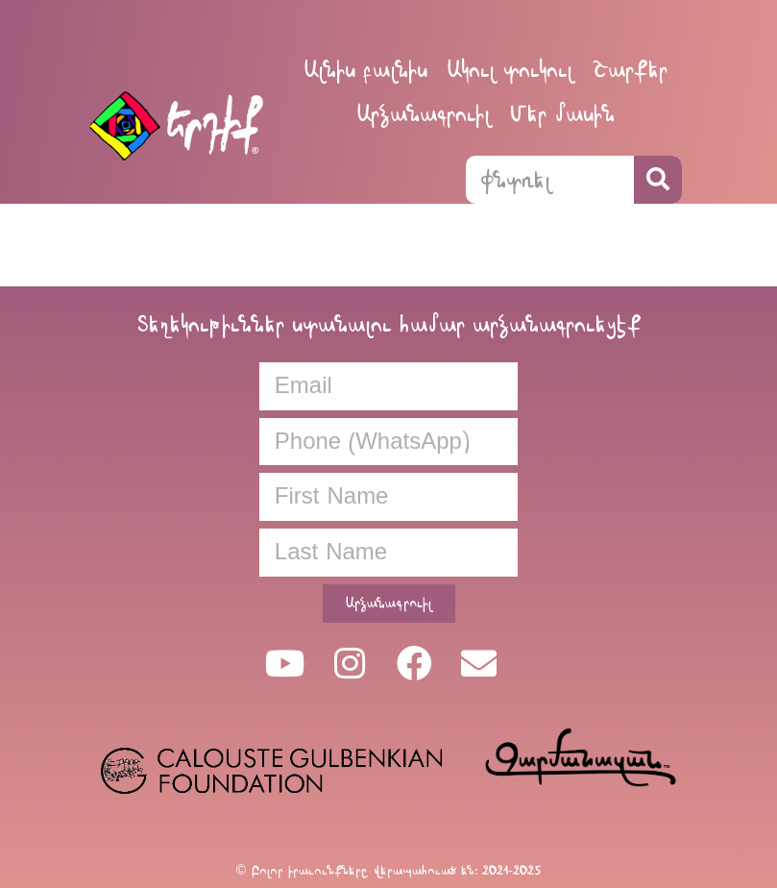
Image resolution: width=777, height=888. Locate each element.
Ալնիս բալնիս (365, 70)
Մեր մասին (562, 114)
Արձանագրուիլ (423, 114)
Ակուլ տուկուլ (510, 70)
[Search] (658, 180)
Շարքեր (630, 70)
